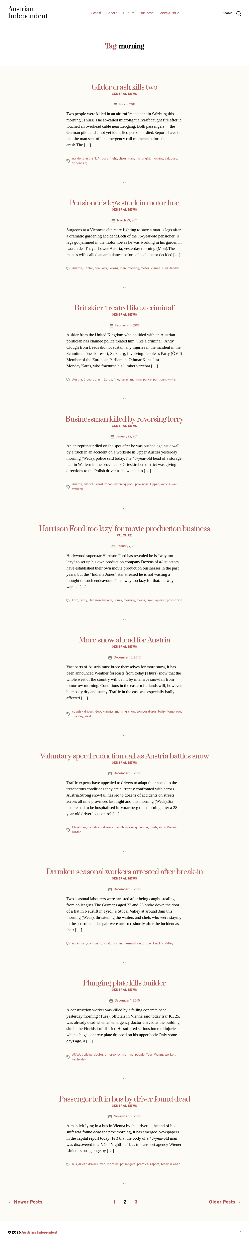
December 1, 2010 (127, 1001)
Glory (83, 601)
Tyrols (158, 944)
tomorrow (174, 712)
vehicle (165, 485)
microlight (142, 159)
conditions (95, 828)
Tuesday (77, 717)
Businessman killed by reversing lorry (124, 419)
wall (174, 485)
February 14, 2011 (127, 326)
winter (171, 380)
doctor (98, 1055)
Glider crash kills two (124, 87)
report (154, 1164)
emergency (112, 1055)
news (150, 601)
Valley (169, 944)
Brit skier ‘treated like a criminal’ (125, 308)
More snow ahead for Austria (124, 640)
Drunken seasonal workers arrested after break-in (124, 872)
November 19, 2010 (127, 1117)
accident (78, 159)
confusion (94, 944)
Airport (102, 159)
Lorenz (113, 269)
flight (113, 159)
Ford (75, 601)
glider (122, 159)
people (143, 828)
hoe (97, 269)
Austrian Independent (39, 1232)
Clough (88, 380)
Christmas (79, 828)
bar (83, 944)
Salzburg (170, 159)
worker (170, 1055)
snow (131, 712)
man (131, 159)
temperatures (146, 712)
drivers (89, 712)
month (119, 828)
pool (130, 485)
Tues (149, 1055)
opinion (160, 601)
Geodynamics (104, 712)
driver (82, 1164)
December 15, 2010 (127, 773)
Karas (125, 380)
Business (146, 13)
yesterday (172, 269)
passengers (127, 1164)
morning (157, 159)
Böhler (88, 269)
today (161, 712)
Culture (129, 13)
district (88, 485)
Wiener (175, 1164)
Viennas (157, 269)
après (76, 944)
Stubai (146, 944)
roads (153, 828)
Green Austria (168, 13)
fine (116, 380)
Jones (118, 601)
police (147, 380)
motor (144, 269)
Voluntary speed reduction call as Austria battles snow (124, 756)
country (77, 712)
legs (104, 269)
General (112, 13)
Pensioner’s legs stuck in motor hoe (124, 203)
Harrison (95, 601)
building (87, 1055)
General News (124, 94)
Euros (108, 380)
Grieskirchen (104, 485)
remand (130, 944)
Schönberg (79, 164)
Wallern (77, 489)
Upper (154, 485)
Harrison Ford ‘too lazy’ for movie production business (124, 529)
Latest (96, 13)
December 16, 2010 (127, 658)
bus (74, 1164)
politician (159, 380)
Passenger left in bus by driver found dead (124, 1099)
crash (98, 380)
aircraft (90, 159)
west (88, 717)
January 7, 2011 (127, 546)
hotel (106, 944)
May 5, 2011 (127, 105)
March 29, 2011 (127, 221)
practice (143, 1164)
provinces (142, 485)
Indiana (107, 601)
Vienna (171, 828)
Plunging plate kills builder (124, 983)
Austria (77, 269)
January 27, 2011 (127, 437)
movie (141, 601)
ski (139, 944)
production (174, 601)
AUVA (76, 1055)
